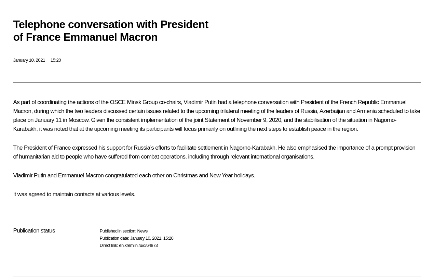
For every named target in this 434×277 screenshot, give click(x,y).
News (142, 231)
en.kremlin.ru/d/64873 (138, 245)
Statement (217, 120)
